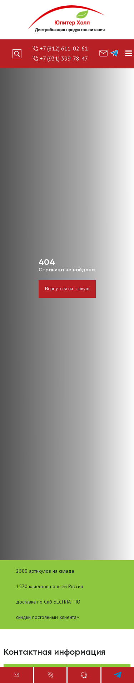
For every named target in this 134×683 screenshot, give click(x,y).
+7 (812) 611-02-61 (64, 48)
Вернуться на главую (67, 288)
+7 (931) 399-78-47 (64, 58)
